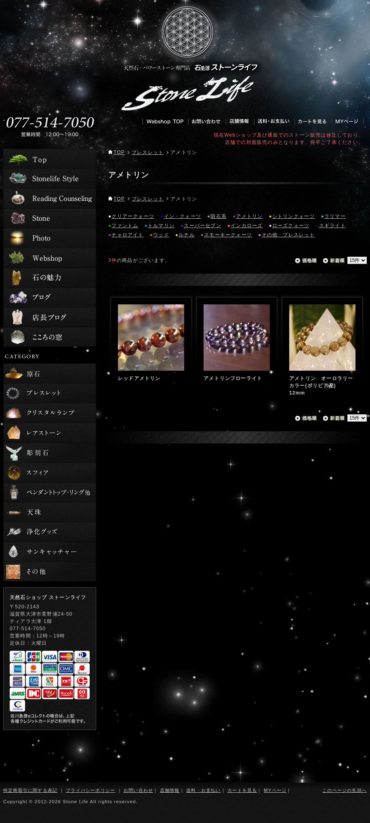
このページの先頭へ (344, 790)
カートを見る (242, 790)
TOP (116, 152)
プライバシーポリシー (90, 790)
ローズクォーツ (290, 225)
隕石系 (218, 216)
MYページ (275, 790)
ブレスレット (148, 152)
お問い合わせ (138, 790)
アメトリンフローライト (233, 378)
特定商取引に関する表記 (30, 790)
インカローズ (247, 225)
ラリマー (335, 216)
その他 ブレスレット (288, 235)
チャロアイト (127, 235)
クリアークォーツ (132, 216)
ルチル (187, 235)
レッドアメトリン (139, 378)
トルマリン (161, 225)
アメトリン (249, 216)
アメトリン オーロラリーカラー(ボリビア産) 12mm (321, 386)
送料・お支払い (203, 790)
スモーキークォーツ (228, 235)
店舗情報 (170, 790)
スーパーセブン (202, 225)
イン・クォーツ (182, 216)
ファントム (124, 225)
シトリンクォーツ (293, 216)
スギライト (332, 225)
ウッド (161, 235)
